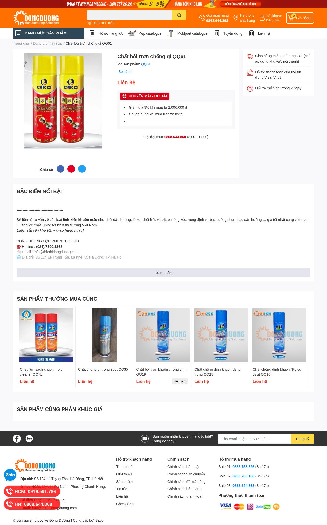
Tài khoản (274, 16)
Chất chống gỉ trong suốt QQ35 (103, 369)
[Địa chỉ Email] (266, 439)
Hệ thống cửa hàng (247, 18)
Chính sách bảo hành (184, 489)
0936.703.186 (243, 476)
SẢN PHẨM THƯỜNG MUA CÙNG (57, 299)
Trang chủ (124, 466)
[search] (179, 15)
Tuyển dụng (232, 33)
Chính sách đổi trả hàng (186, 481)
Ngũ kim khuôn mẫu (100, 23)
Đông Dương (59, 520)
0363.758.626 (243, 466)
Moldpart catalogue (192, 33)
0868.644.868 (217, 20)
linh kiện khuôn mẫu (80, 219)
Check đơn (125, 503)
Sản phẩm (124, 481)
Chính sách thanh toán (185, 496)
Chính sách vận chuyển (186, 474)
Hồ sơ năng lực (111, 33)
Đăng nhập (273, 20)
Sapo (99, 520)
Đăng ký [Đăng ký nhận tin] (302, 439)
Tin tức (121, 489)
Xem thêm (164, 273)
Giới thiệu (124, 474)
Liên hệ (264, 33)
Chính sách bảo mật (183, 466)
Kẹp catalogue (150, 33)
